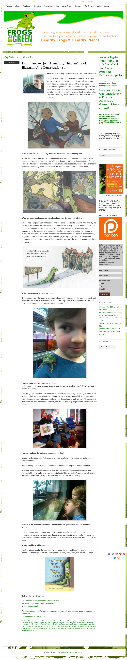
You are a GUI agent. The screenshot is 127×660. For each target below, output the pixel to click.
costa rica (35, 628)
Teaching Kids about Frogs (87, 624)
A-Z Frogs (31, 621)
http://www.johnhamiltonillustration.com (44, 601)
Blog (57, 6)
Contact (106, 6)
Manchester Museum (74, 628)
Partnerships (48, 6)
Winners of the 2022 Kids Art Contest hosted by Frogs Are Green (109, 331)
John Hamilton (62, 628)
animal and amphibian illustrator (36, 626)
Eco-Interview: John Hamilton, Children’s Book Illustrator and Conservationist (54, 65)
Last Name (104, 275)
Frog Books (26, 6)
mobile (103, 289)
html (102, 284)
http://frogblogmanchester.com (33, 616)
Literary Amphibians (40, 624)
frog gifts (47, 623)
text (102, 286)
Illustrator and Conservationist (48, 628)
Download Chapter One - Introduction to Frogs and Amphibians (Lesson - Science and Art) (110, 99)
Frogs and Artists (64, 623)
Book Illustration (59, 626)
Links (99, 6)
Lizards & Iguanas (52, 624)
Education (37, 6)
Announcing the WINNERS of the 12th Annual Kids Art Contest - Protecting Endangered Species (110, 66)
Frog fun (41, 623)
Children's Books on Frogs (56, 621)
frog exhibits (34, 623)
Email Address (105, 265)
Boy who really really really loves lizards (76, 626)
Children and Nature (41, 621)
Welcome (9, 6)
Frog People (54, 623)
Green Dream (66, 6)
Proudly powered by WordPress (71, 652)
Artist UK (50, 626)
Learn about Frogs (27, 624)
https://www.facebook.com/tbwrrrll (43, 603)
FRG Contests (89, 6)
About (17, 6)
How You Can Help (87, 623)
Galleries (78, 6)
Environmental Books (80, 621)
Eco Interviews (68, 621)
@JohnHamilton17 (35, 606)
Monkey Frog (85, 628)
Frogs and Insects (75, 623)
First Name (104, 270)
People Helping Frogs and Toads (68, 624)
